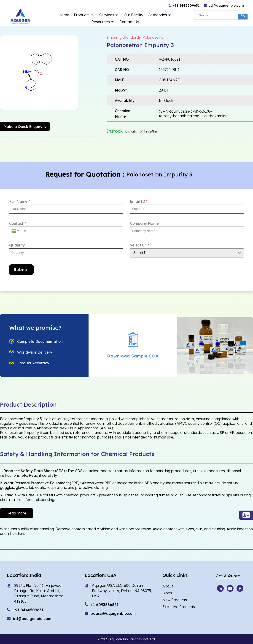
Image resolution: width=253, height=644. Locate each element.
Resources (103, 21)
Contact (17, 223)
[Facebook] (240, 588)
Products (84, 15)
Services (109, 15)
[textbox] (182, 253)
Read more (16, 513)
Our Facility (133, 15)
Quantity (17, 245)
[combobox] (15, 231)
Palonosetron (154, 37)
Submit (21, 269)
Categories (160, 15)
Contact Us (129, 21)
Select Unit (139, 245)
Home (63, 15)
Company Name (144, 223)
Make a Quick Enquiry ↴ (24, 126)
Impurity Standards (124, 37)
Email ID (139, 201)
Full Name (19, 201)
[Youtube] (220, 588)
